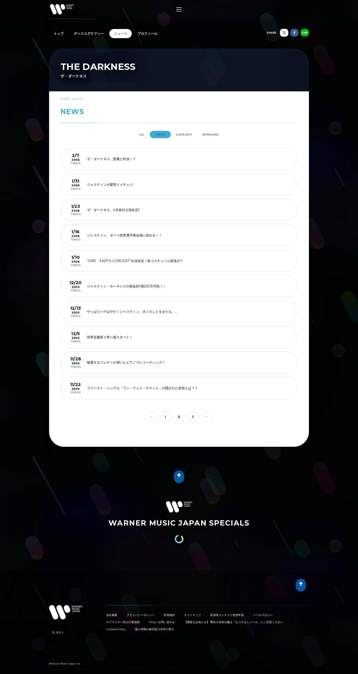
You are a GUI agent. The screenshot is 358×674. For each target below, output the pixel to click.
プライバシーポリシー (140, 613)
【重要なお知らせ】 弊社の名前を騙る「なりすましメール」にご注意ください (233, 620)
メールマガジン (263, 613)
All (135, 134)
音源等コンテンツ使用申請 (227, 613)
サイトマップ (192, 613)
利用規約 (169, 613)
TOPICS (158, 134)
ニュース (120, 34)
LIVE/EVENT (186, 134)
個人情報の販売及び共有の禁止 (154, 627)
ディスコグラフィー (89, 34)
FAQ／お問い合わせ (162, 620)
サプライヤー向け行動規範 (123, 620)
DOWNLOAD (217, 134)
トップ (59, 34)
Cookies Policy (116, 627)
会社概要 (111, 613)
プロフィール (147, 34)
